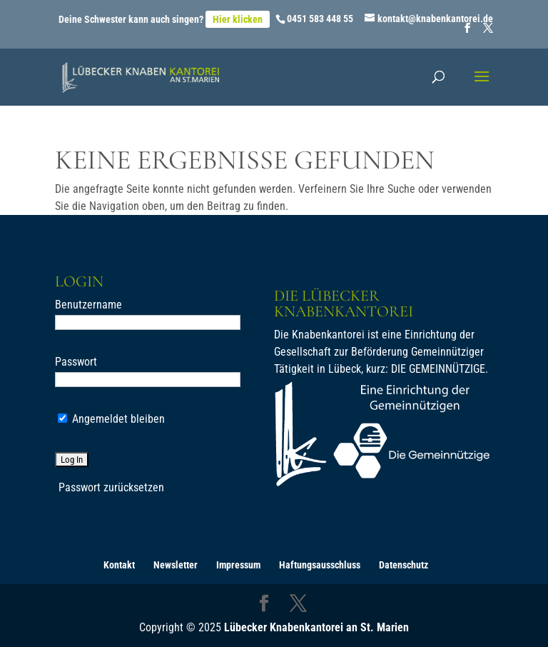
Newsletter (175, 565)
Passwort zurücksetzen (111, 487)
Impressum (238, 565)
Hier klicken (238, 19)
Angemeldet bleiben (111, 419)
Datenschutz (403, 565)
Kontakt (119, 565)
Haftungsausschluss (319, 565)
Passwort (76, 361)
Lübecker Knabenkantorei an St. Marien (316, 627)
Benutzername (88, 304)
